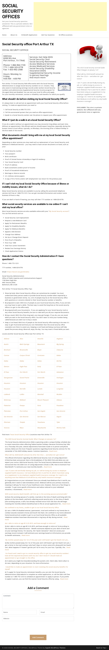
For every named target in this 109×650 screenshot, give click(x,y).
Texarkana (41, 422)
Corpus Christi (25, 355)
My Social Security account (59, 211)
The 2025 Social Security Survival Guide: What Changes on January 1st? (30, 439)
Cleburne (59, 350)
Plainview (7, 411)
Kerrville (22, 389)
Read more (53, 451)
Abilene (6, 339)
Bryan (39, 350)
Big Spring (60, 344)
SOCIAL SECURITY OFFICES (12, 11)
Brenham (7, 350)
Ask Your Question (48, 35)
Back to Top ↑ (101, 648)
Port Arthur (24, 411)
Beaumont (41, 344)
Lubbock (7, 394)
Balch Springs (24, 344)
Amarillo (40, 339)
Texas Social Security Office (20, 434)
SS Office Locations (65, 35)
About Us (14, 35)
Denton (6, 366)
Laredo (39, 389)
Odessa (59, 400)
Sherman (7, 422)
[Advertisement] (70, 16)
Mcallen (59, 394)
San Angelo (41, 411)
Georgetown (8, 378)
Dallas (58, 355)
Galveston (59, 372)
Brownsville (24, 350)
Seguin (58, 417)
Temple (22, 422)
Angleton (59, 339)
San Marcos (41, 417)
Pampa (22, 405)
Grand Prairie (24, 378)
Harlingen (59, 378)
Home (4, 35)
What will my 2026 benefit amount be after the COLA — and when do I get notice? (35, 455)
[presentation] (18, 628)
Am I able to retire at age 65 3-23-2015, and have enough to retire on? (30, 523)
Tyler (58, 422)
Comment (38, 601)
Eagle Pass (23, 366)
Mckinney (7, 400)
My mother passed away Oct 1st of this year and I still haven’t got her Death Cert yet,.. (37, 540)
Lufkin (22, 394)
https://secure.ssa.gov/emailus (18, 272)
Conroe (6, 355)
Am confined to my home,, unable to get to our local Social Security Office (32, 507)
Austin (6, 344)
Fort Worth (23, 372)
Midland (22, 400)
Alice (21, 339)
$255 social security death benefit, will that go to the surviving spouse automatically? (36, 494)
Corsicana (40, 355)
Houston (7, 383)
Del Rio (58, 361)
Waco (21, 428)
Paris (39, 405)
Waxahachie (41, 428)
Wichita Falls (60, 428)
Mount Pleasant (43, 400)
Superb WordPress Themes (55, 648)
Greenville (40, 378)
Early (39, 366)
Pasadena (59, 405)
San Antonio (60, 411)
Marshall (40, 394)
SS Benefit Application (29, 35)
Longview (59, 389)
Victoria (6, 428)
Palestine (7, 405)
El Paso (59, 366)
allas (6, 361)
